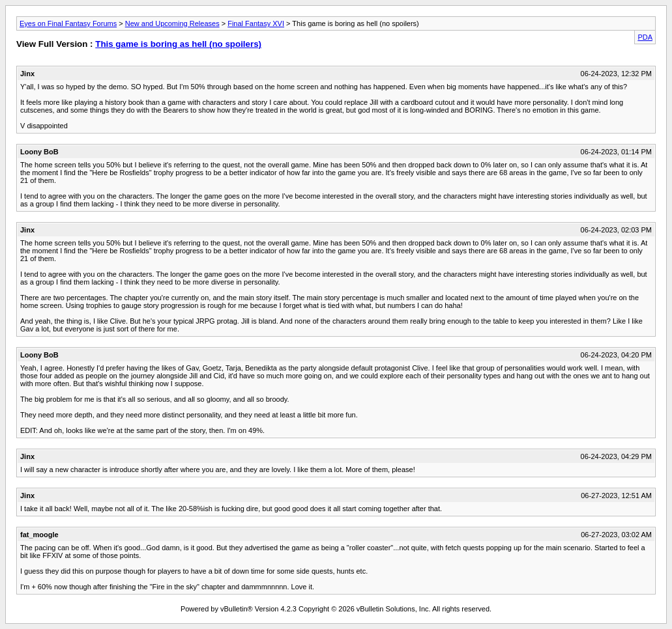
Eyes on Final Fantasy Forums (68, 23)
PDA (644, 37)
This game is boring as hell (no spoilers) (178, 44)
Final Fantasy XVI (255, 23)
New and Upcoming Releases (172, 23)
